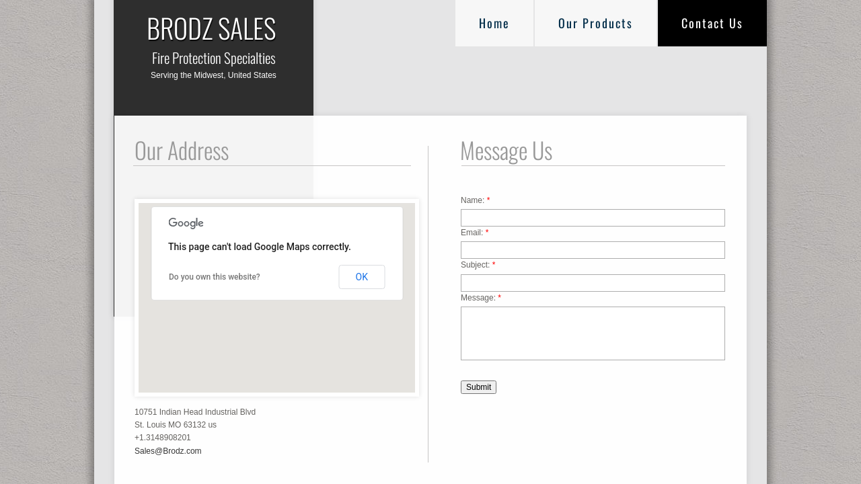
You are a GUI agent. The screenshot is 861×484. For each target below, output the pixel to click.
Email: (474, 232)
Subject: (478, 265)
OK (362, 277)
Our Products (595, 23)
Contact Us (712, 23)
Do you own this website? (214, 277)
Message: (481, 297)
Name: (475, 200)
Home (494, 23)
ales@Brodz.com (171, 451)
